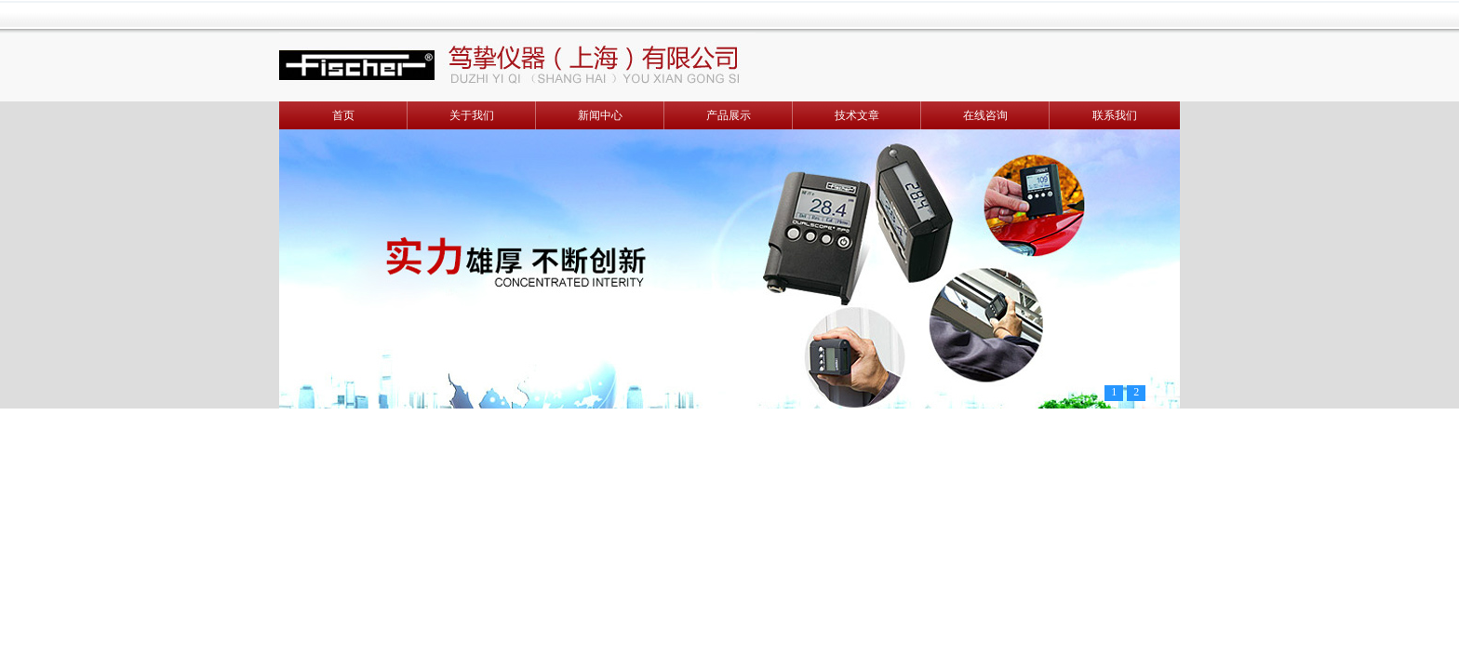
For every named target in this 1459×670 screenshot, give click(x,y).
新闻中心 (600, 115)
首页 (343, 115)
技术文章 (857, 115)
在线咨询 (985, 115)
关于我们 (471, 115)
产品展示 (728, 115)
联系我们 (1114, 115)
